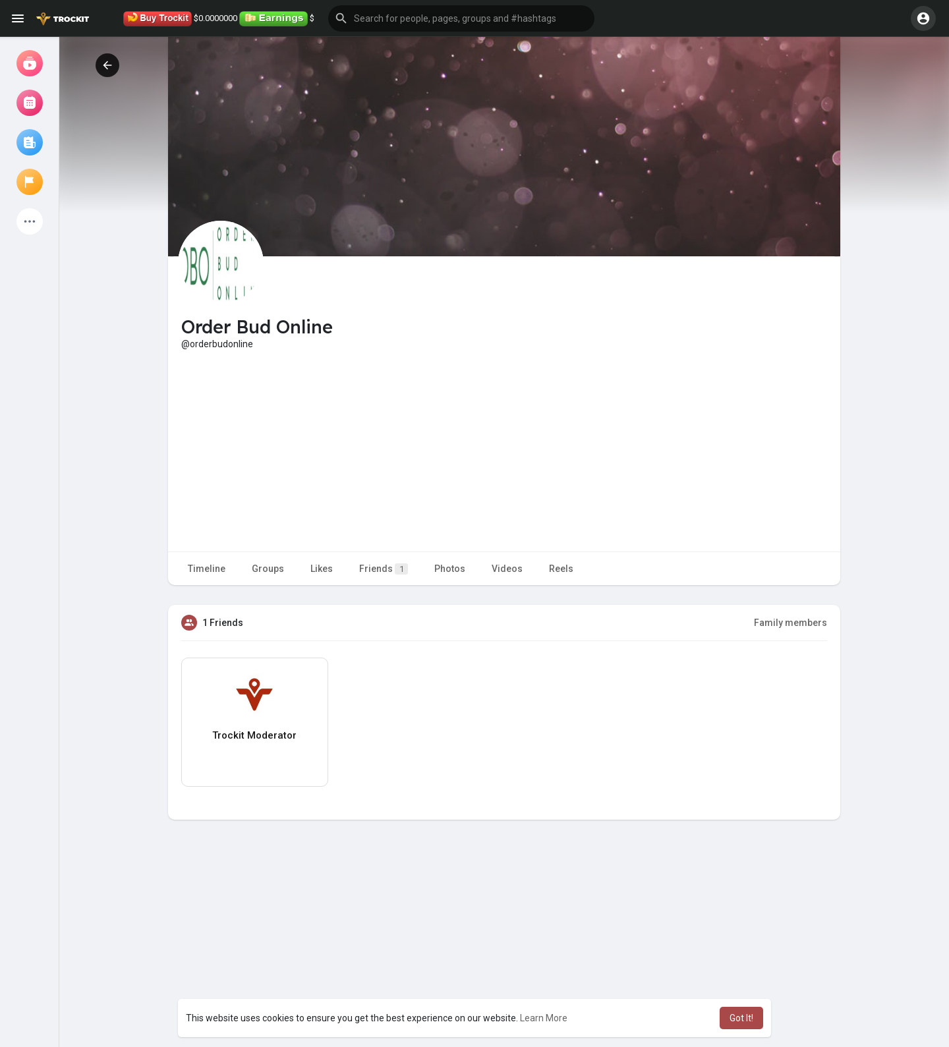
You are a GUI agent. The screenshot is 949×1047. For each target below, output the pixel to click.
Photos (449, 568)
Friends (383, 569)
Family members (790, 622)
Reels (561, 568)
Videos (507, 568)
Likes (321, 568)
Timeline (206, 568)
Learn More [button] (543, 1018)
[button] (461, 18)
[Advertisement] (504, 449)
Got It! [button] (741, 1018)
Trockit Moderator (254, 735)
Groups (268, 568)
